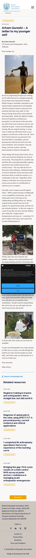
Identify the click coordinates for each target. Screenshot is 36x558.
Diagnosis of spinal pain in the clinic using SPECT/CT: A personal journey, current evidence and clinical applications (17, 420)
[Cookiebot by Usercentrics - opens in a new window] (23, 266)
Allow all (18, 285)
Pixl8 (27, 554)
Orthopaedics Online (8, 20)
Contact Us (18, 534)
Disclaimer (18, 540)
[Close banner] (33, 265)
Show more (18, 497)
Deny (18, 290)
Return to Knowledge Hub (13, 376)
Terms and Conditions (18, 543)
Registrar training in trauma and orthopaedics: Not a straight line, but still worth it (17, 396)
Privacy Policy (18, 537)
